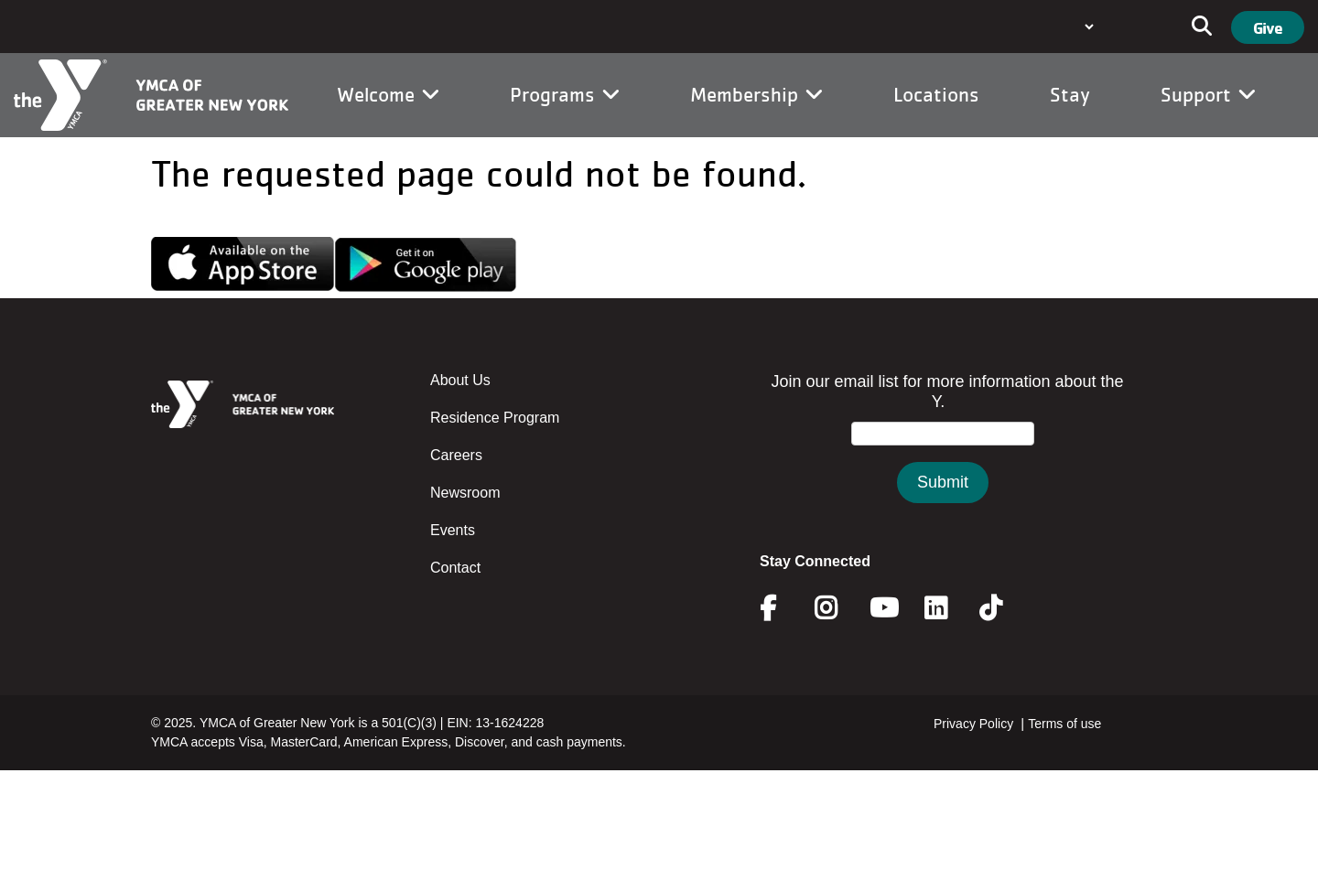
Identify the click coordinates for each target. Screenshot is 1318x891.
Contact (455, 567)
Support (1208, 94)
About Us (460, 380)
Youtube (882, 608)
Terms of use (1064, 723)
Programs (565, 94)
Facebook (780, 608)
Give (1267, 27)
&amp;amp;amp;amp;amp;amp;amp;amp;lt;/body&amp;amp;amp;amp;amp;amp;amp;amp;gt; (943, 456)
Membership (756, 94)
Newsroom (465, 492)
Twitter (1003, 608)
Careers (456, 455)
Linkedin (948, 608)
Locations (936, 94)
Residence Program (494, 417)
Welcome (388, 94)
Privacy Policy (973, 723)
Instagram (838, 608)
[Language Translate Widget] (1087, 26)
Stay (1070, 94)
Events (452, 530)
